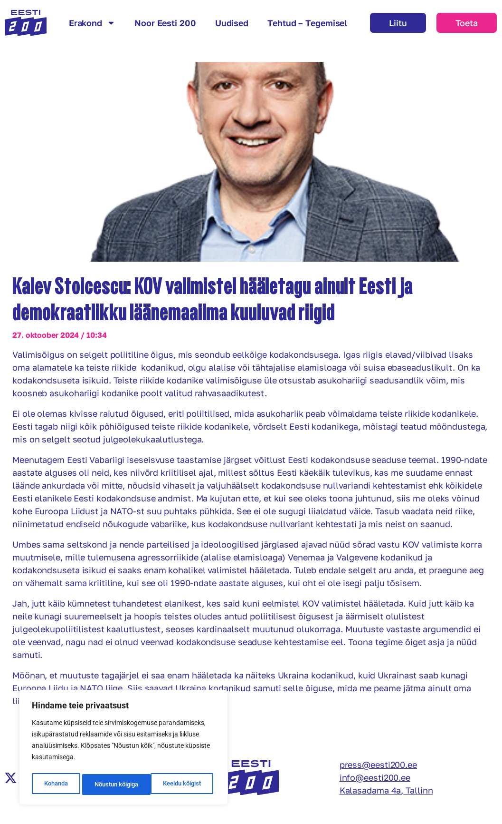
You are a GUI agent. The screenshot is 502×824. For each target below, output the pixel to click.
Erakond (92, 23)
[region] (123, 749)
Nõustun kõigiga (181, 784)
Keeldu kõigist (112, 784)
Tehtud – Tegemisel (307, 23)
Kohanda (54, 784)
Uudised (231, 23)
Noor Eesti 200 (165, 23)
